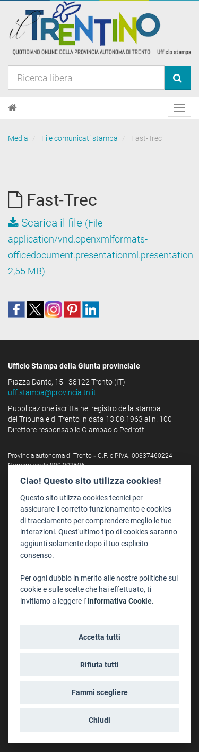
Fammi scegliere (100, 692)
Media (18, 138)
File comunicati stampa (79, 138)
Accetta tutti (99, 637)
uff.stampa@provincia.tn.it (52, 392)
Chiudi (99, 720)
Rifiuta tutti (99, 665)
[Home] (12, 108)
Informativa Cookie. (121, 601)
